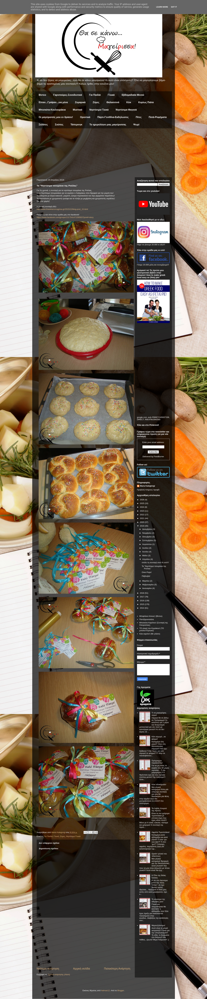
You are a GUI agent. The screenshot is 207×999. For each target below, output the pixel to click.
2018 (142, 593)
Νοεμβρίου (147, 533)
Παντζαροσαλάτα (146, 619)
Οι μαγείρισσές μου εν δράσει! (56, 117)
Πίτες (139, 117)
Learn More (162, 7)
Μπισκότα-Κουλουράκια (52, 109)
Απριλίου (146, 559)
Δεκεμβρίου (147, 529)
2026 (142, 500)
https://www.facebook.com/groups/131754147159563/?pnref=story (65, 217)
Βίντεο (42, 95)
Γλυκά (111, 95)
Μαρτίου (146, 581)
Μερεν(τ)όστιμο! (158, 925)
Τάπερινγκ (76, 124)
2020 (142, 522)
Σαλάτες (43, 124)
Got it (174, 7)
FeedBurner (159, 456)
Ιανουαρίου (147, 588)
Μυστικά (77, 109)
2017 (142, 597)
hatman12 (105, 990)
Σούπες (59, 124)
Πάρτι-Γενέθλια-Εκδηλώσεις (113, 117)
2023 (142, 511)
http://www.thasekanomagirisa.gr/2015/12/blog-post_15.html (62, 209)
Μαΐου (145, 555)
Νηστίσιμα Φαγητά (126, 109)
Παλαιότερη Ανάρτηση (117, 968)
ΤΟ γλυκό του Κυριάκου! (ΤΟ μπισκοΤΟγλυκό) (151, 629)
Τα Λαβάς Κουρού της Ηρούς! (159, 809)
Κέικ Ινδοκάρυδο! (159, 784)
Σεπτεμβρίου (148, 540)
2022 (142, 515)
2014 (142, 608)
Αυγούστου (147, 544)
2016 (142, 600)
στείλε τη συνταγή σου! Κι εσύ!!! (155, 562)
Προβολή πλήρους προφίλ (148, 490)
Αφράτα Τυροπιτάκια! (161, 832)
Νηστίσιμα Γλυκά (98, 109)
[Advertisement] (103, 153)
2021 (142, 518)
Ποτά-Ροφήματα (158, 117)
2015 (142, 604)
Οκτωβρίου (147, 537)
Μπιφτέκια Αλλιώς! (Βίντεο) (150, 616)
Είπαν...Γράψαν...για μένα (53, 102)
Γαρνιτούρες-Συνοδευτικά (67, 95)
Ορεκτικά (85, 117)
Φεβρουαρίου (148, 584)
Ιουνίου (145, 552)
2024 (142, 507)
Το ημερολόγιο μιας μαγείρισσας (107, 124)
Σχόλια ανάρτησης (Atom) (59, 974)
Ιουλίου (145, 548)
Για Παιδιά (95, 95)
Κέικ (128, 102)
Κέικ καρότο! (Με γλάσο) (149, 634)
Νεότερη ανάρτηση (48, 968)
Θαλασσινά (112, 102)
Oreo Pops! (147, 572)
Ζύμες (96, 102)
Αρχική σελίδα (81, 968)
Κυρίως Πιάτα (146, 102)
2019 (142, 526)
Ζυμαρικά (80, 102)
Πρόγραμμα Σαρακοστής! (157, 762)
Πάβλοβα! (146, 576)
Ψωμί (136, 124)
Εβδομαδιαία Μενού (133, 95)
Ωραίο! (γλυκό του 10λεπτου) (159, 855)
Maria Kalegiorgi (147, 486)
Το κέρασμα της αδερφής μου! (158, 900)
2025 (142, 503)
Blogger (120, 990)
